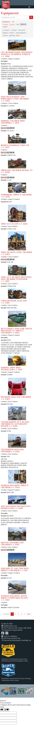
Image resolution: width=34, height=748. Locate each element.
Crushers (14, 30)
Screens (5, 35)
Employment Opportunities (11, 630)
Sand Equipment (21, 33)
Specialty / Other (14, 35)
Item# (22, 24)
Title (17, 24)
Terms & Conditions (9, 636)
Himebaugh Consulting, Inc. (21, 640)
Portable (5, 24)
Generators (21, 30)
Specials (12, 24)
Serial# (5, 27)
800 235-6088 (6, 624)
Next (29, 614)
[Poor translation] (7, 709)
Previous (6, 614)
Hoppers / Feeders (8, 33)
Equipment (6, 22)
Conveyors (6, 30)
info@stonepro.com (9, 626)
